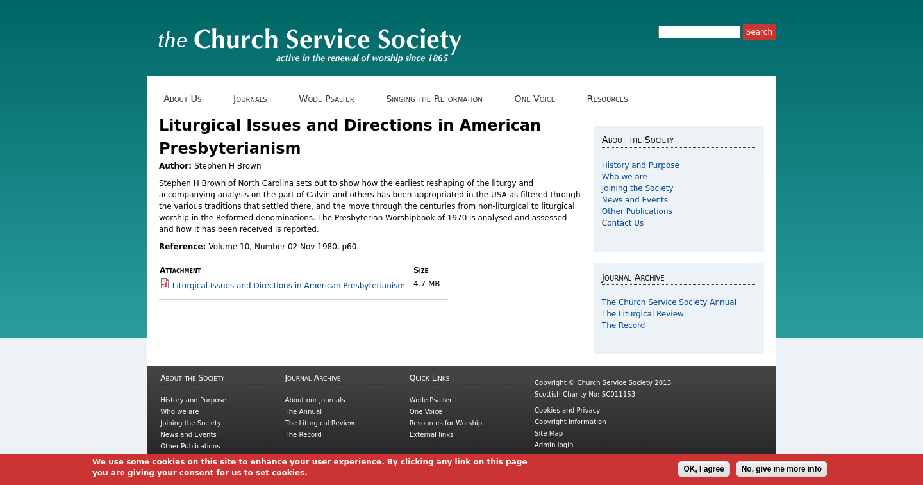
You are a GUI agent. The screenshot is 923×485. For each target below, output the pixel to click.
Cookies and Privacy (567, 410)
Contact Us (623, 222)
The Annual (303, 411)
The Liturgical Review (643, 313)
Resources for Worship (446, 423)
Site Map (549, 433)
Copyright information (570, 421)
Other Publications (637, 211)
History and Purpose (640, 165)
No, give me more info (782, 468)
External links (432, 434)
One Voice (539, 99)
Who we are (624, 176)
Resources (612, 99)
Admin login (554, 444)
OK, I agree (703, 468)
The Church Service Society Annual (669, 302)
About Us (187, 99)
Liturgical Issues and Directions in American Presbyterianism (288, 285)
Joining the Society (638, 188)
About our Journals (315, 400)
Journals (255, 99)
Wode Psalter (331, 99)
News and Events (635, 199)
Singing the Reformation (438, 99)
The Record (623, 325)
